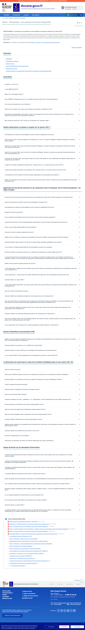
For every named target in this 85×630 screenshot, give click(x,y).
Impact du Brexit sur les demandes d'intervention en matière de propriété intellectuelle (28, 71)
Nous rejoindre (35, 15)
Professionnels (7, 593)
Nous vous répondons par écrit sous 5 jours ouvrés (75, 603)
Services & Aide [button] (73, 15)
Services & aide (7, 598)
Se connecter (68, 9)
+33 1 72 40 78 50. (53, 599)
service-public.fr (60, 584)
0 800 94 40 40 (70, 595)
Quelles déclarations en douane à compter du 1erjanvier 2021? (27, 127)
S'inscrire (74, 9)
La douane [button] (26, 15)
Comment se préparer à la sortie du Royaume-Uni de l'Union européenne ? (29, 561)
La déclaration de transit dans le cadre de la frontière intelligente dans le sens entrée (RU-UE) (38, 362)
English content (27, 598)
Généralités (9, 59)
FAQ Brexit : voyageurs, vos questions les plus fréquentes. (44, 42)
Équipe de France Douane (30, 596)
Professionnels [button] (16, 15)
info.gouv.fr (52, 584)
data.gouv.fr (79, 584)
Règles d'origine (10, 63)
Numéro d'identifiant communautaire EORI (17, 66)
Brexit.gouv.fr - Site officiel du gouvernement (22, 558)
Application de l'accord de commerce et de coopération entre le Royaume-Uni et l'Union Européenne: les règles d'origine (42, 189)
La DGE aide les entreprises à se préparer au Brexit (23, 563)
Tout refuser (64, 626)
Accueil (3, 18)
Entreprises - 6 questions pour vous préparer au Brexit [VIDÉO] (26, 553)
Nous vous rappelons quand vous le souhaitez (60, 603)
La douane (5, 596)
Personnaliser (51, 626)
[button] (77, 22)
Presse (4, 595)
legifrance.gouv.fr (70, 584)
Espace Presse (27, 591)
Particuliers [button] (6, 15)
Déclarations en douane (12, 61)
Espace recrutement (28, 593)
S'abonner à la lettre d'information (12, 615)
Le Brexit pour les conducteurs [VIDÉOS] (20, 556)
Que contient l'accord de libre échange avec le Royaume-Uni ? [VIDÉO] (28, 551)
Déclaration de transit (11, 68)
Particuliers (6, 591)
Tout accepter (77, 626)
